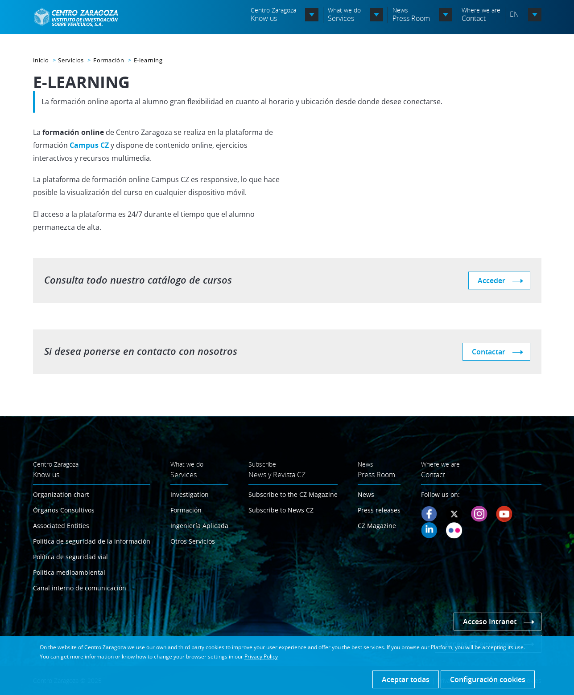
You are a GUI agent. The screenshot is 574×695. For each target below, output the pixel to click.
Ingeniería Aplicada (199, 525)
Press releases (379, 510)
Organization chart (61, 494)
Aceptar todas (405, 679)
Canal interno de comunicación (79, 588)
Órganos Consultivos (64, 510)
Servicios (70, 60)
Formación (108, 60)
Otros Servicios (192, 541)
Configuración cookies (487, 679)
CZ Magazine (377, 525)
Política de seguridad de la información (91, 541)
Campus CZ (89, 145)
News (366, 494)
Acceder (491, 280)
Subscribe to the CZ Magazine (293, 494)
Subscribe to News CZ (281, 510)
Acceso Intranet (489, 621)
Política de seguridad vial (70, 557)
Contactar (488, 352)
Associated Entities (61, 525)
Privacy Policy (261, 656)
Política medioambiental (69, 572)
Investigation (189, 494)
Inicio (41, 60)
